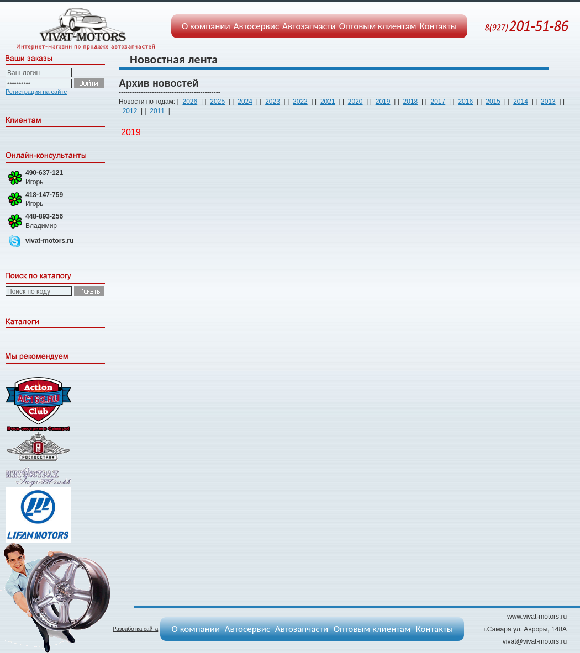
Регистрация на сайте (36, 91)
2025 (217, 101)
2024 (245, 101)
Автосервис (256, 26)
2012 (130, 111)
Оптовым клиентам (377, 26)
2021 (327, 101)
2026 (189, 101)
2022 (300, 101)
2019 (383, 101)
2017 (437, 101)
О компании (206, 26)
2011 (157, 111)
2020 (355, 101)
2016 (465, 101)
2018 (410, 101)
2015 (493, 101)
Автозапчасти (309, 26)
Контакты (438, 26)
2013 (548, 101)
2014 (520, 101)
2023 (272, 101)
